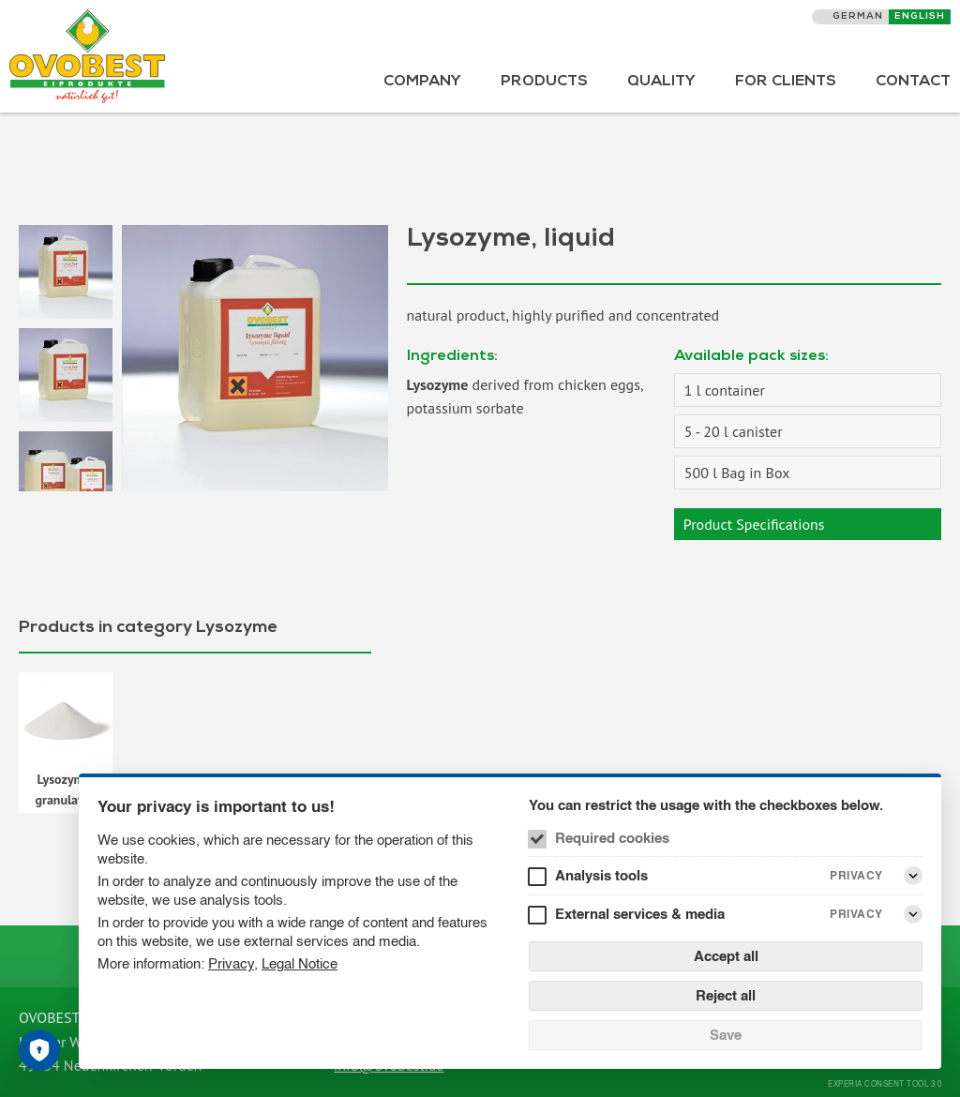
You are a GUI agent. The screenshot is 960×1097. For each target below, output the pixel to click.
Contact (913, 82)
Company (422, 82)
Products (544, 82)
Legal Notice (300, 963)
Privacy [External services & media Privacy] (856, 914)
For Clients (785, 82)
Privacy (231, 963)
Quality (661, 82)
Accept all (726, 956)
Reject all (726, 995)
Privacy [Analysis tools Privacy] (856, 875)
